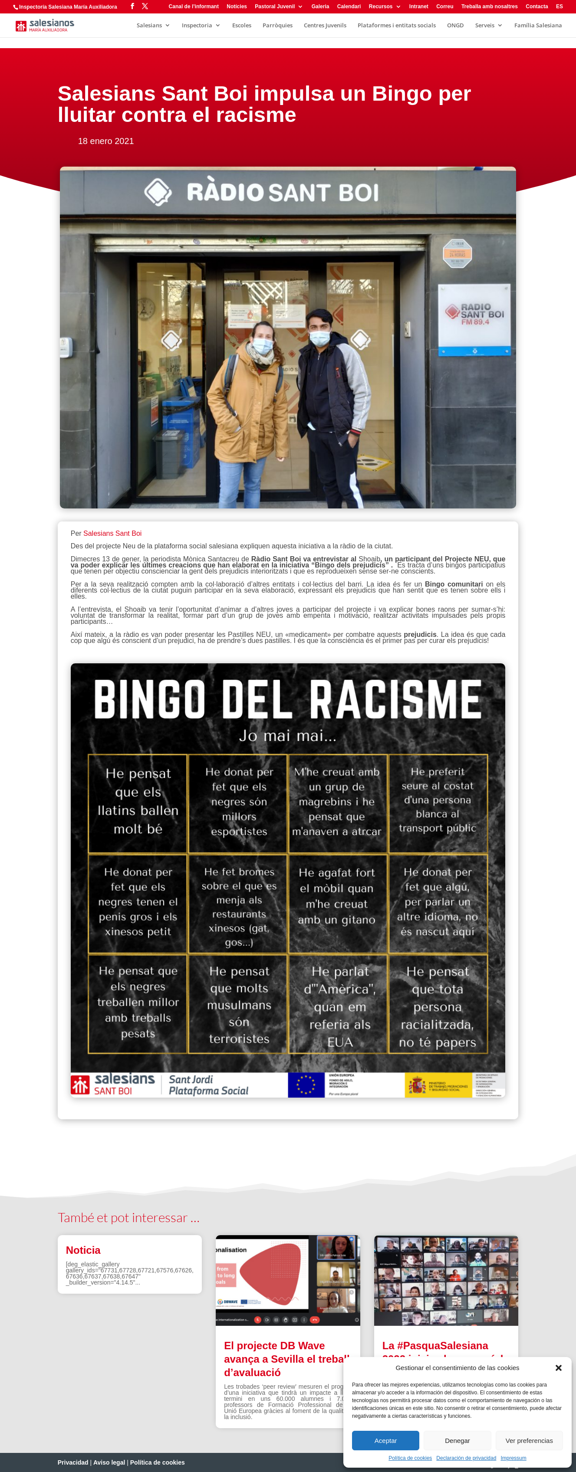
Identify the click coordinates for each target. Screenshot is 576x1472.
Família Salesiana (538, 25)
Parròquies (278, 25)
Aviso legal (109, 1462)
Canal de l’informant (194, 7)
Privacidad (73, 1462)
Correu (444, 7)
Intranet (418, 7)
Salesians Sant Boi (112, 533)
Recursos (381, 7)
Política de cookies (410, 1458)
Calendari (349, 7)
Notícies (237, 7)
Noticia (83, 1250)
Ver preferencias (529, 1440)
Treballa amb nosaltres (489, 7)
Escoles (241, 25)
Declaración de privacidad (466, 1458)
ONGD (455, 25)
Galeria (320, 7)
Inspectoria (197, 25)
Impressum (513, 1458)
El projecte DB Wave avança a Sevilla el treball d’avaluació (287, 1359)
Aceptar (386, 1440)
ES (559, 7)
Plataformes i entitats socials (397, 25)
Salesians (149, 25)
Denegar (457, 1440)
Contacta (537, 7)
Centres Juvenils (325, 25)
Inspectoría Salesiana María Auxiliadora (68, 7)
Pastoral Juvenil (275, 7)
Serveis (484, 25)
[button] (558, 1368)
